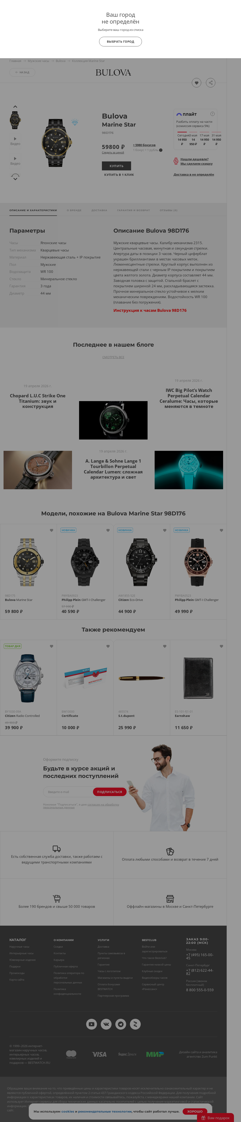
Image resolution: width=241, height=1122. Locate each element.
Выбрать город (120, 41)
